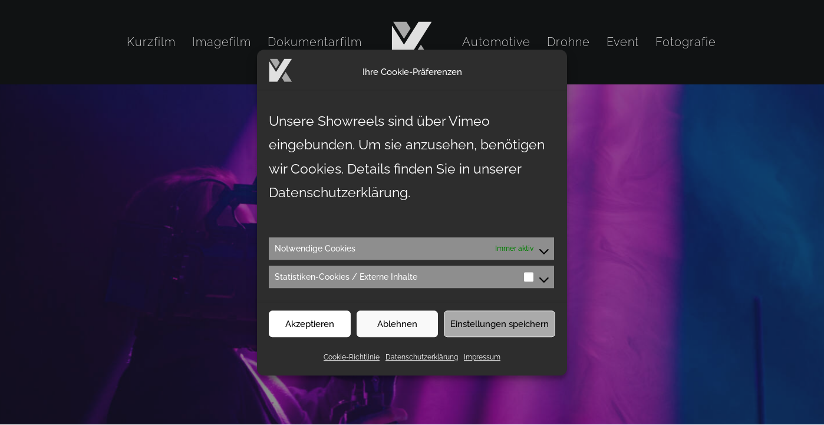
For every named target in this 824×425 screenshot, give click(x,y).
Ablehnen (397, 331)
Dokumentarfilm (315, 42)
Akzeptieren (309, 331)
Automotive (496, 42)
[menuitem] (151, 42)
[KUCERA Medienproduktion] (412, 42)
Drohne (568, 42)
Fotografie (685, 42)
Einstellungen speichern (499, 331)
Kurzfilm (151, 42)
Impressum (482, 365)
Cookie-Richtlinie (352, 365)
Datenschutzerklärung (421, 365)
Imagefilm (221, 42)
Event (623, 42)
